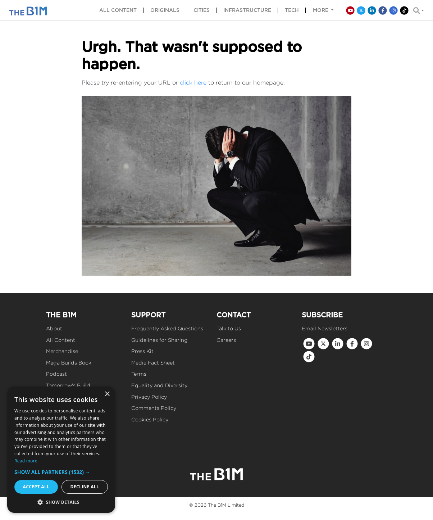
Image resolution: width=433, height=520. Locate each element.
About (54, 328)
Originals (164, 10)
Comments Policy (153, 408)
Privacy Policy (149, 396)
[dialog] (61, 449)
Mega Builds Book (68, 362)
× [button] (107, 394)
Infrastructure (247, 10)
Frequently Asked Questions (167, 328)
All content (118, 10)
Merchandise (62, 351)
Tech (292, 10)
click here (193, 83)
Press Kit (142, 351)
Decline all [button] (84, 487)
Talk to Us (228, 328)
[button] (61, 472)
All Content (60, 340)
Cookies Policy (149, 419)
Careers (226, 340)
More (321, 10)
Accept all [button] (36, 487)
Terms (138, 373)
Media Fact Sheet (153, 362)
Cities (201, 10)
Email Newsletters (324, 328)
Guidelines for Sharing (159, 340)
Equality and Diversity (159, 385)
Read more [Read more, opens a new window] (25, 461)
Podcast (56, 373)
